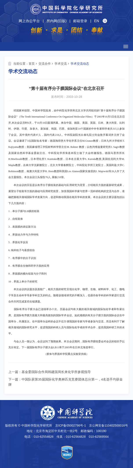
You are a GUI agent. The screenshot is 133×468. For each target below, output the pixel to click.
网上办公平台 (29, 21)
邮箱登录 (80, 21)
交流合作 (44, 63)
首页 (32, 63)
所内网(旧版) (57, 21)
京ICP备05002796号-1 (70, 425)
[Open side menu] (126, 46)
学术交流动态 (80, 63)
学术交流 (61, 63)
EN (96, 21)
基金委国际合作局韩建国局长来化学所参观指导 (56, 372)
